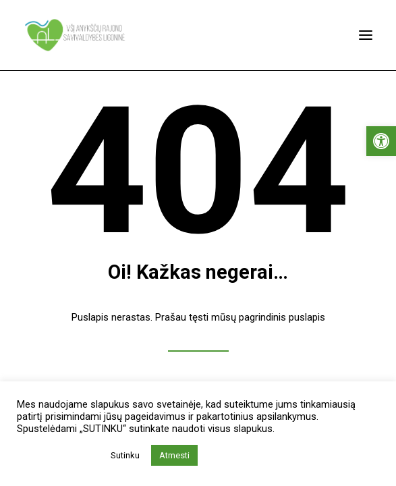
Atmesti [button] (174, 455)
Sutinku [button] (125, 455)
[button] (381, 141)
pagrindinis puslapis (282, 317)
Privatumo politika (59, 456)
